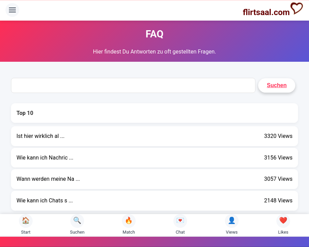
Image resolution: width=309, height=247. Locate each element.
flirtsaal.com (273, 9)
